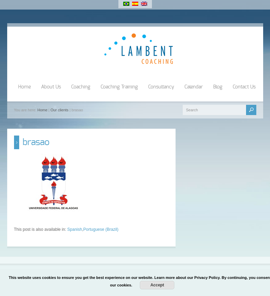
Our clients (60, 110)
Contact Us (244, 87)
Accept (157, 285)
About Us (51, 87)
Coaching (80, 87)
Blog (217, 87)
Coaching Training (119, 87)
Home (24, 87)
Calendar (193, 87)
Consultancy (161, 87)
